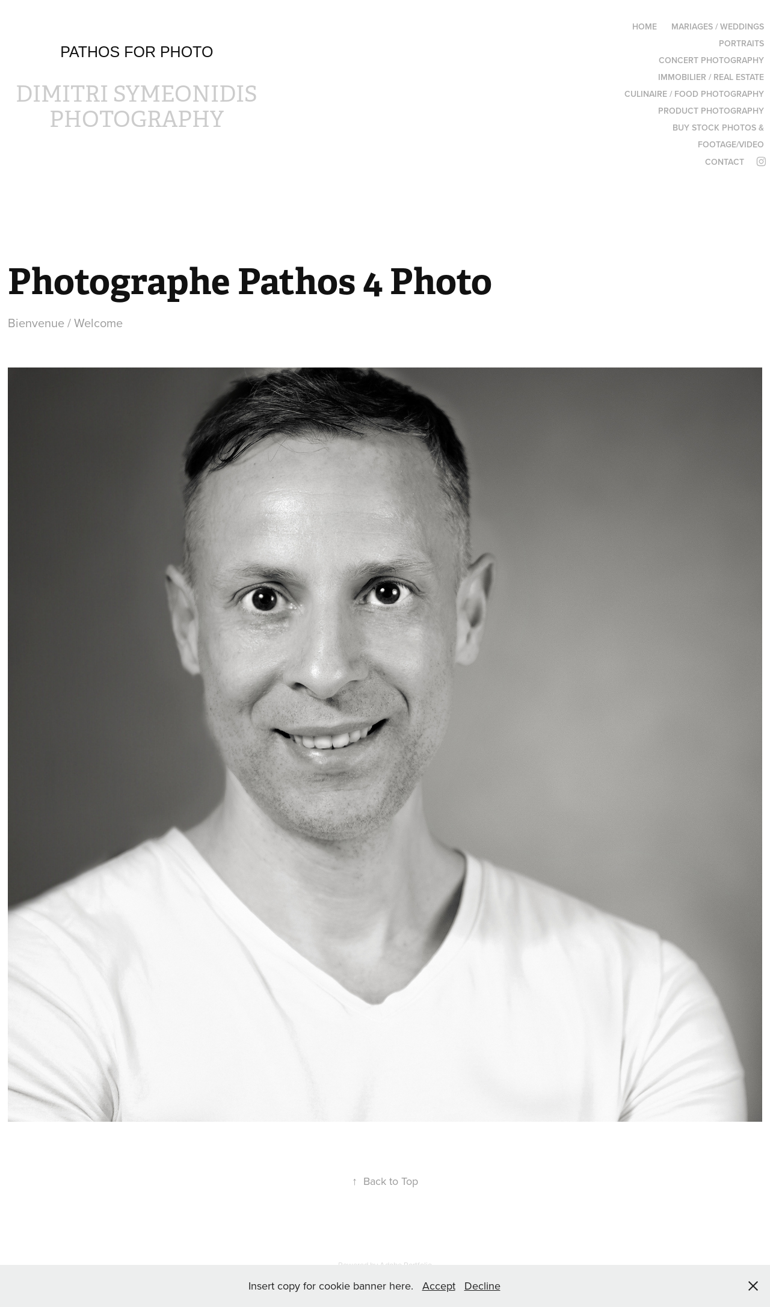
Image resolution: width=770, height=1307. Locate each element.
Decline (482, 1285)
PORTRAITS (741, 43)
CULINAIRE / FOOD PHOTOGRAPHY (694, 94)
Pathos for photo (136, 51)
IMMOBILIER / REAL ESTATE (711, 77)
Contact (724, 162)
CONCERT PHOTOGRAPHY (711, 60)
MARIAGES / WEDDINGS (717, 26)
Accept (438, 1285)
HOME (644, 26)
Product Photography (711, 111)
